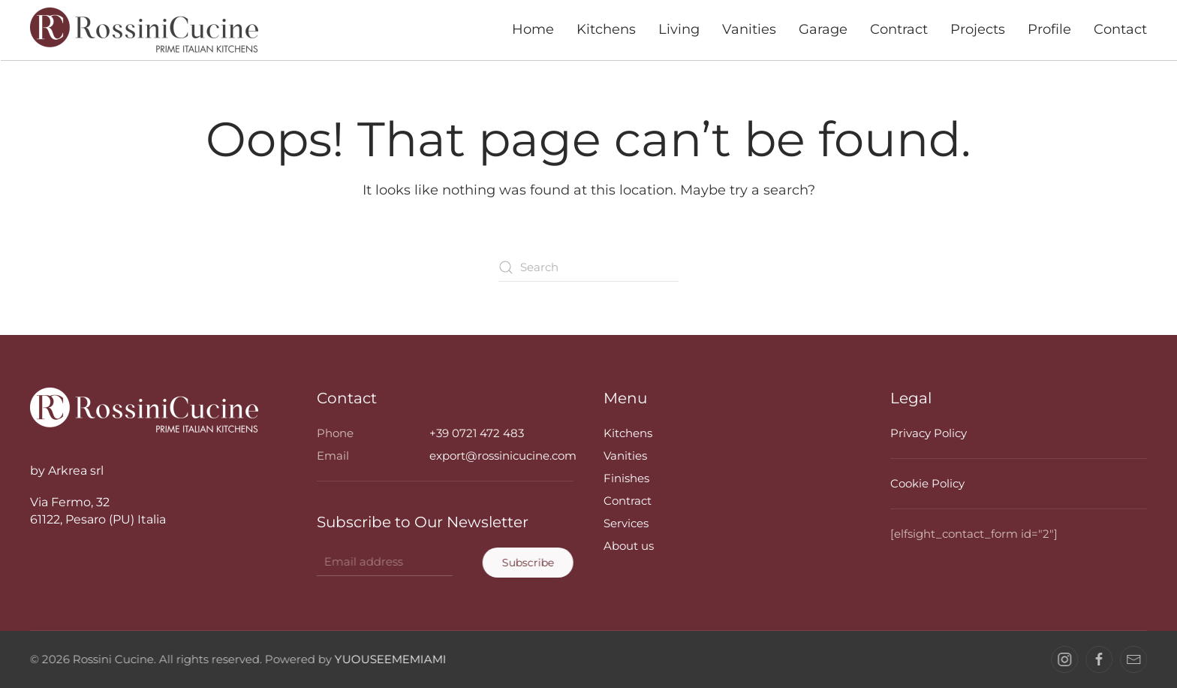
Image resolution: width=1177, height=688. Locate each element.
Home (533, 29)
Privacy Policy (928, 433)
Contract (899, 29)
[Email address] (383, 562)
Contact (1120, 29)
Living (679, 29)
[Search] (588, 267)
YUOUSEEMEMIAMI (389, 659)
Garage (823, 29)
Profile (1049, 29)
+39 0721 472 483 (476, 433)
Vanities (749, 29)
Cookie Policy (927, 483)
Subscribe (526, 562)
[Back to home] (146, 30)
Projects (977, 29)
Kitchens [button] (606, 29)
